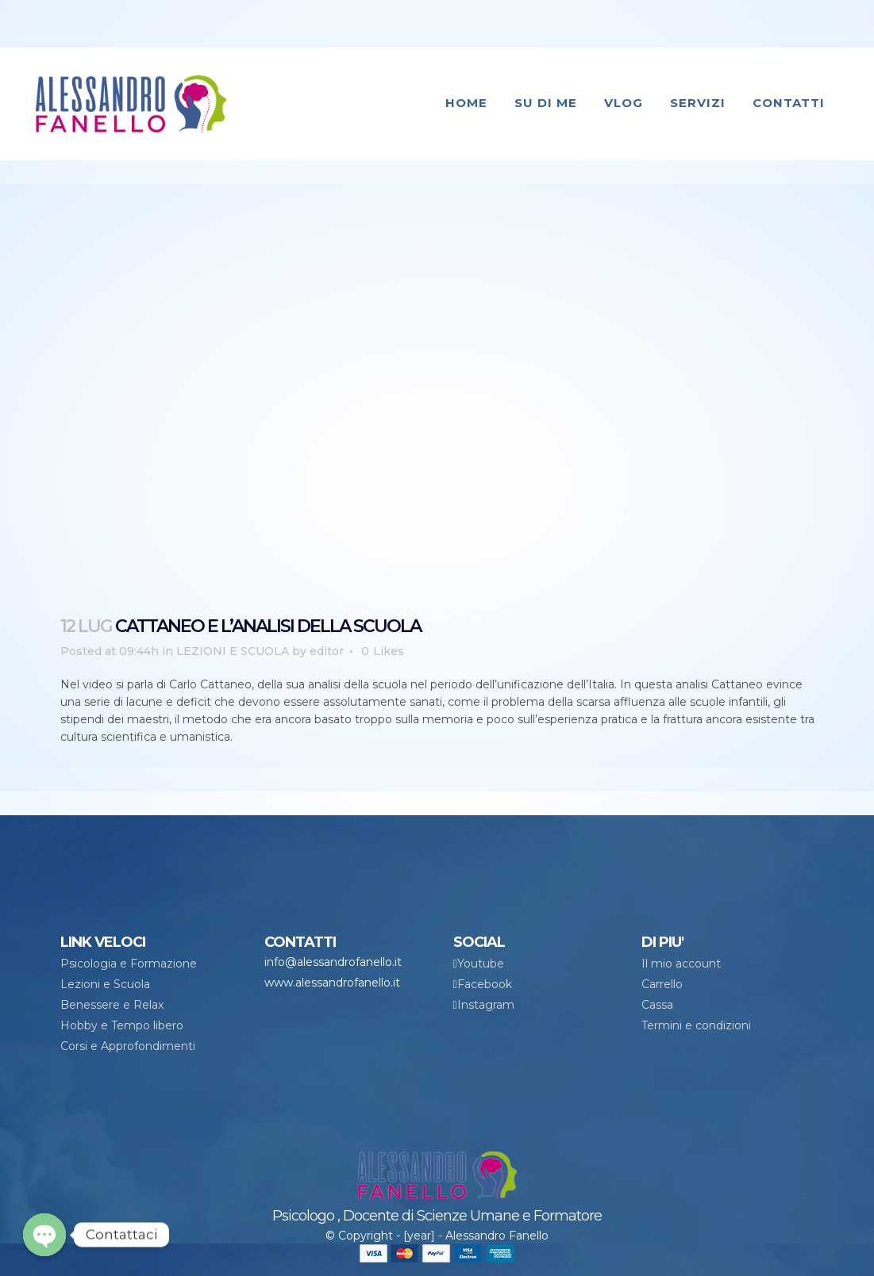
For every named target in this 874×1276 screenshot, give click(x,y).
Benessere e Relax (112, 1005)
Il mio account (681, 963)
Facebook (484, 984)
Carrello (662, 984)
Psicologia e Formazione (128, 963)
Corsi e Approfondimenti (127, 1046)
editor (327, 651)
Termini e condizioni (696, 1025)
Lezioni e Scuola (105, 984)
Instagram (485, 1005)
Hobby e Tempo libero (121, 1025)
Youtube (480, 963)
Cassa (657, 1005)
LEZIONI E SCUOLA (232, 651)
